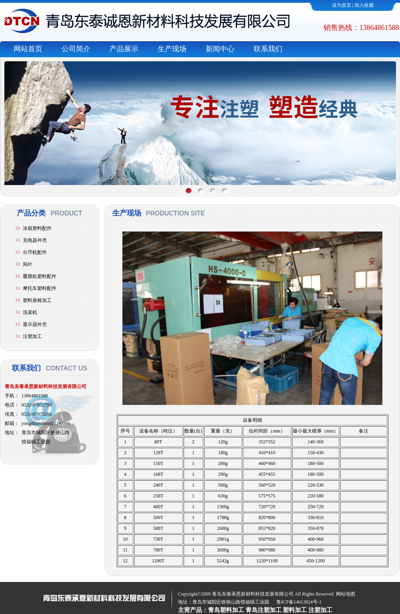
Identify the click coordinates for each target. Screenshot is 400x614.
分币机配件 (35, 252)
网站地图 (345, 594)
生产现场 (172, 49)
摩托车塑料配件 (39, 288)
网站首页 (28, 49)
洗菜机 (30, 312)
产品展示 (124, 49)
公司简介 (76, 49)
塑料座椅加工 (37, 300)
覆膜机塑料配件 (39, 276)
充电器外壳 (35, 240)
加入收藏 (364, 5)
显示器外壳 (35, 324)
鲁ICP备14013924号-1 (299, 602)
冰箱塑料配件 (37, 228)
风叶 (27, 264)
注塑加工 (32, 336)
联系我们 (268, 49)
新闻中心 (220, 49)
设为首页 (341, 5)
